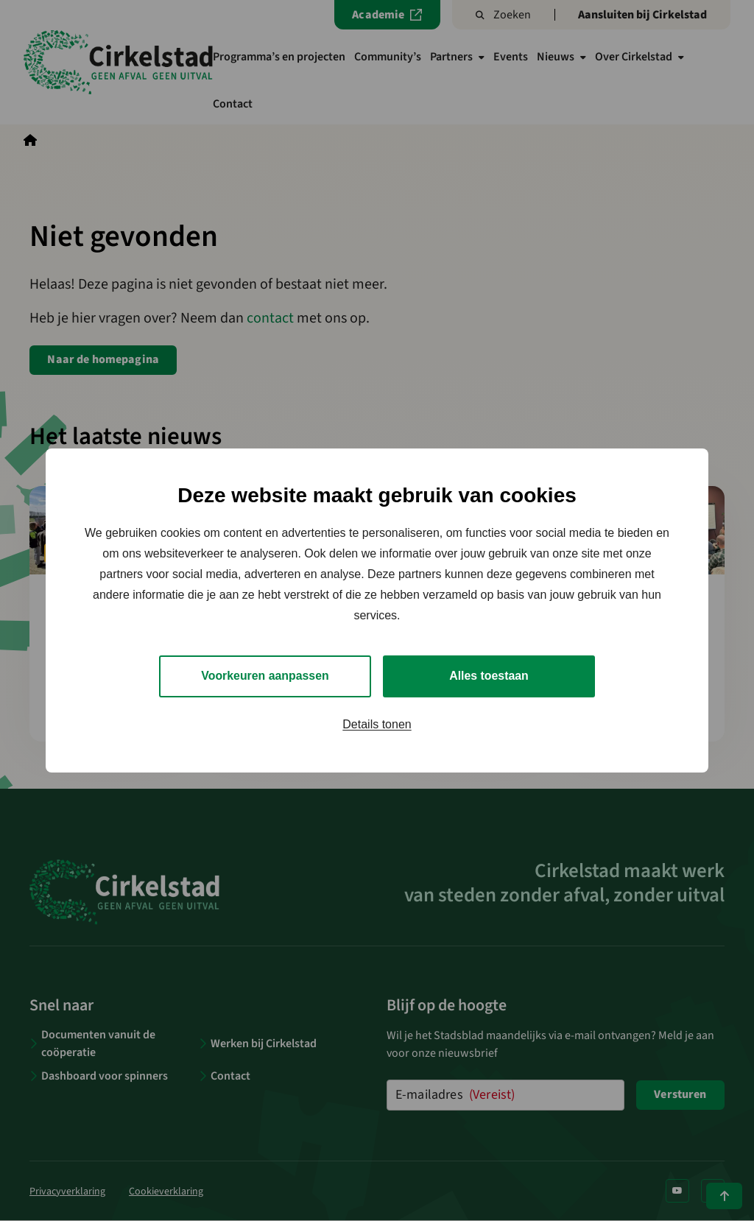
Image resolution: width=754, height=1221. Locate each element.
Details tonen (376, 724)
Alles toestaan (489, 675)
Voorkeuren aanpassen (265, 675)
